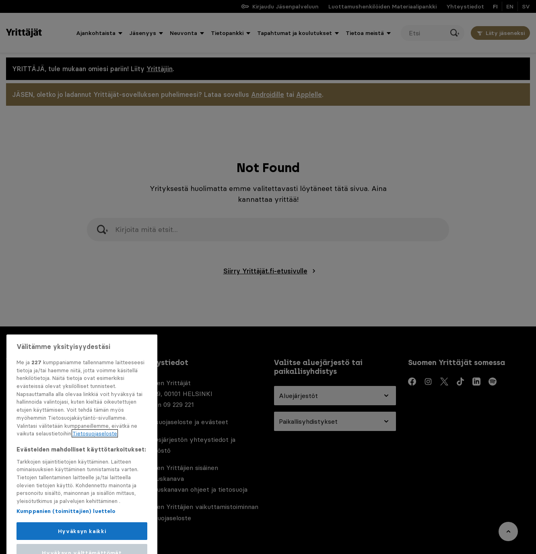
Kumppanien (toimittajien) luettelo (65, 522)
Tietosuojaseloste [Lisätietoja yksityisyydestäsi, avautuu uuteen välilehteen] (94, 445)
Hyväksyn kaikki (82, 542)
